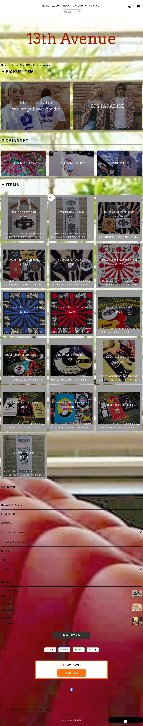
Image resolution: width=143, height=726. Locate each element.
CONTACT (95, 5)
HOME (45, 5)
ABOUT (56, 5)
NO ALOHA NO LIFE (11, 504)
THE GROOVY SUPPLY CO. (15, 541)
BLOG (66, 5)
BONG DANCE (8, 514)
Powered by (71, 720)
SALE (4, 560)
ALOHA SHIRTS (9, 495)
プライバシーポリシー (12, 709)
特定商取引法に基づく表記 (37, 709)
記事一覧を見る (71, 635)
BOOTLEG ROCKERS (12, 532)
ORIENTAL (16, 65)
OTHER (5, 551)
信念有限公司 (32, 65)
